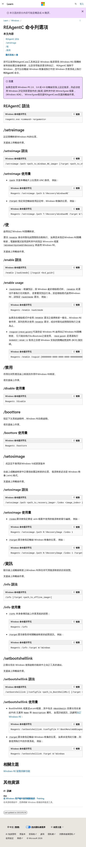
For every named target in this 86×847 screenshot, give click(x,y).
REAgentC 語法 (12, 39)
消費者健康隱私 (66, 834)
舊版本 (22, 834)
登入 (82, 3)
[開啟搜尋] (76, 3)
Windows (15, 20)
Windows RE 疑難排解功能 (16, 771)
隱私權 (51, 834)
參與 (42, 834)
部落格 (32, 834)
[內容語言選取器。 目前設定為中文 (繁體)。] (13, 827)
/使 (7, 46)
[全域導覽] (3, 3)
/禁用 (8, 50)
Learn (5, 20)
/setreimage (11, 42)
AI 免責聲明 (11, 834)
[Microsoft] (43, 4)
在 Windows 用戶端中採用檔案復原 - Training (23, 798)
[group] (43, 164)
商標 (19, 838)
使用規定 (10, 838)
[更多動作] (80, 20)
